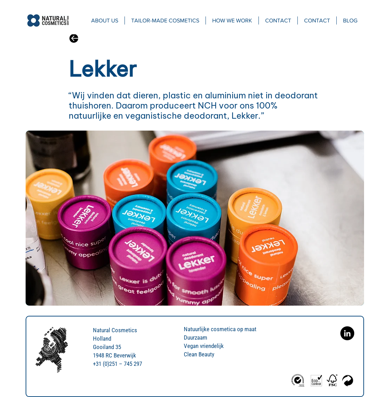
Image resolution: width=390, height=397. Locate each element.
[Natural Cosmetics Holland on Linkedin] (347, 333)
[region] (195, 218)
